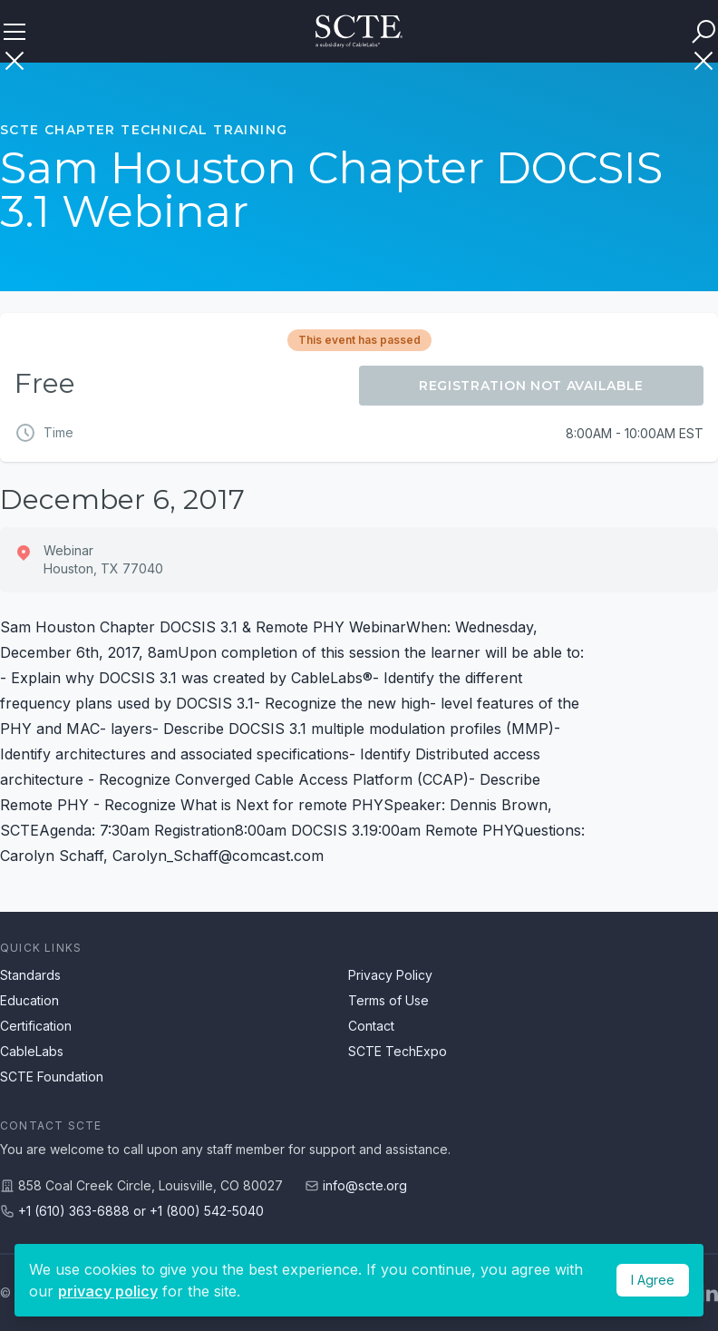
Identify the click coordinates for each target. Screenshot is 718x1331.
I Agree (652, 1279)
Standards (30, 975)
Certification (36, 1025)
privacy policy (108, 1291)
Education (29, 1000)
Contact (371, 1025)
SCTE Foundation (51, 1076)
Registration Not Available (531, 385)
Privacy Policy (390, 975)
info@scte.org (365, 1185)
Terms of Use (388, 1000)
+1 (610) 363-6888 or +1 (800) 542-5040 (141, 1210)
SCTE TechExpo (397, 1051)
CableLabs (31, 1051)
